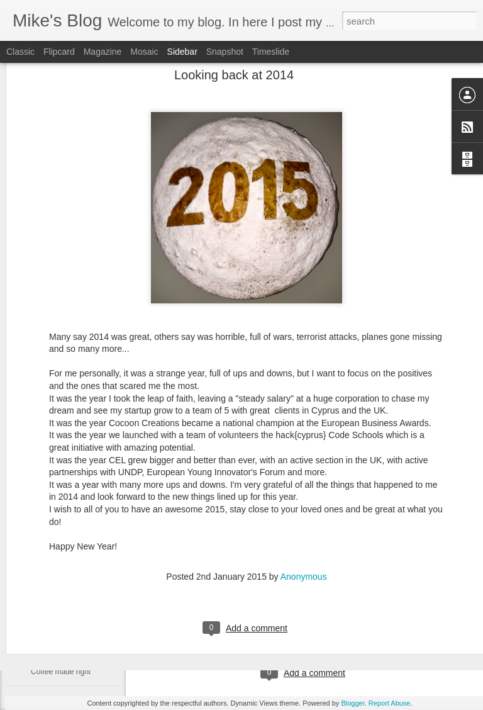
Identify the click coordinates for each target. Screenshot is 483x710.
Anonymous (303, 513)
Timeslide (270, 52)
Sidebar (182, 52)
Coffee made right (61, 671)
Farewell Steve (55, 643)
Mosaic (144, 52)
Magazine (103, 52)
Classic (20, 52)
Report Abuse (390, 703)
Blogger (352, 703)
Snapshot (224, 52)
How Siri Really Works (68, 586)
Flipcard (59, 52)
